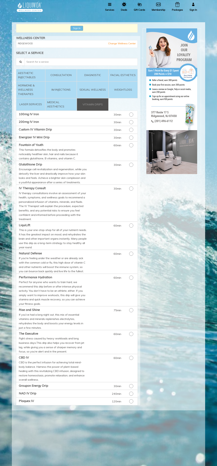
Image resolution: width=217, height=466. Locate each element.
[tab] (30, 75)
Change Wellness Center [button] (121, 43)
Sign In (77, 28)
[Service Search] (20, 62)
